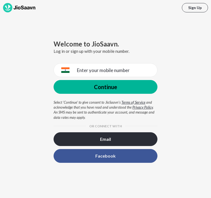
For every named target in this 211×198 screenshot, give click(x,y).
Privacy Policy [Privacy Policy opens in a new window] (142, 107)
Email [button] (105, 139)
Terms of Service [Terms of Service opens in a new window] (133, 102)
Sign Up (195, 7)
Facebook (105, 155)
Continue (105, 87)
